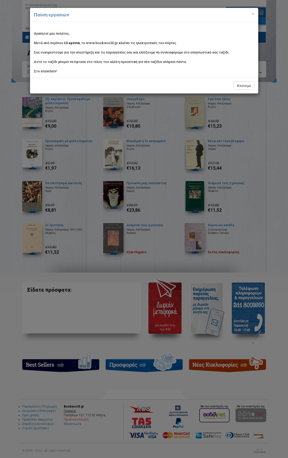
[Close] (253, 13)
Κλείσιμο (244, 85)
